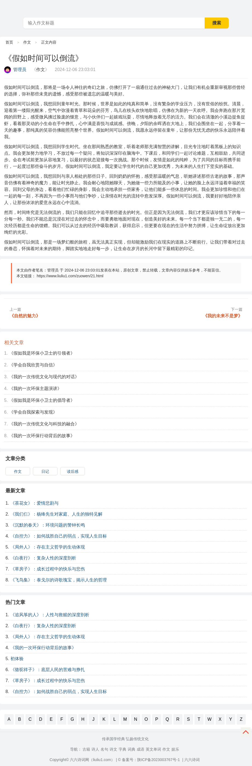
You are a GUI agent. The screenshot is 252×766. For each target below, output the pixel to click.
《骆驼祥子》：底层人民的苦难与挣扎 (47, 669)
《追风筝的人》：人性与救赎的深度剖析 (49, 614)
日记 (45, 471)
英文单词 (153, 749)
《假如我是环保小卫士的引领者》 (42, 353)
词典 (131, 749)
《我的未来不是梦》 (222, 315)
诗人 (95, 749)
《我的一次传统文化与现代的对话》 (44, 376)
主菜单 (247, 8)
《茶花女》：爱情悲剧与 (34, 503)
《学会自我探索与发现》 (33, 412)
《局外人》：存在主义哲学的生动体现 (47, 547)
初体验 (17, 658)
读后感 (72, 471)
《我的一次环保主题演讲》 (35, 388)
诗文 (113, 749)
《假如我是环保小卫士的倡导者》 (42, 400)
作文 (27, 42)
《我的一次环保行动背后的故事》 (42, 435)
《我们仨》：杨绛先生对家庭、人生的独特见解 (56, 514)
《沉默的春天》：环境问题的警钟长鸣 (47, 525)
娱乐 (175, 749)
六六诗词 (192, 759)
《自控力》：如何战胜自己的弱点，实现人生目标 (58, 536)
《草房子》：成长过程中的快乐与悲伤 (47, 569)
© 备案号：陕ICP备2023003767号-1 (149, 759)
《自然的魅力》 (25, 315)
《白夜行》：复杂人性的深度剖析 (43, 558)
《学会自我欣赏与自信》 (33, 365)
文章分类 (15, 458)
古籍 (86, 749)
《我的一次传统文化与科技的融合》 (44, 424)
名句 (104, 749)
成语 (140, 749)
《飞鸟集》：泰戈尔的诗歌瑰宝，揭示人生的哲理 (58, 580)
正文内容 (48, 42)
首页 (9, 42)
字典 (122, 749)
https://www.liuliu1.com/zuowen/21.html (70, 276)
